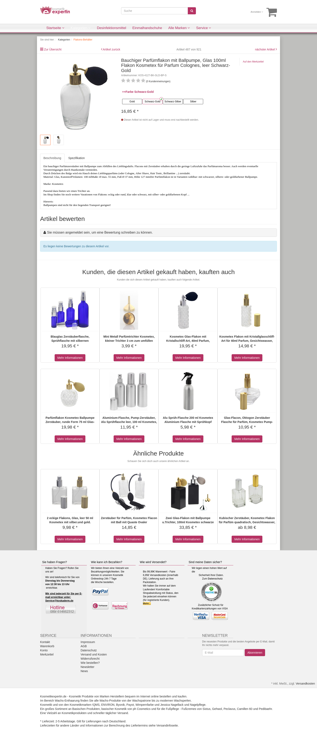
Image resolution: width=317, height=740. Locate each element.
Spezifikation (76, 158)
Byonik (120, 704)
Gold (132, 101)
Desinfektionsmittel (111, 28)
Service (203, 28)
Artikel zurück (111, 49)
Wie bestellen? (90, 662)
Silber (193, 101)
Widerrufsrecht (90, 658)
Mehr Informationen (69, 357)
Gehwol (217, 709)
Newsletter (87, 667)
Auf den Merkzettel (253, 61)
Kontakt (45, 642)
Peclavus (229, 709)
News (84, 671)
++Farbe (127, 91)
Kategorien (81, 28)
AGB (84, 646)
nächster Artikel (265, 49)
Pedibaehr (265, 709)
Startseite (55, 28)
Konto (44, 650)
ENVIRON (107, 704)
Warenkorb (47, 646)
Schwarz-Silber (173, 101)
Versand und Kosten (94, 654)
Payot (130, 704)
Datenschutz (215, 578)
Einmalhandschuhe (147, 28)
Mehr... (147, 603)
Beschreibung (52, 158)
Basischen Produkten (86, 709)
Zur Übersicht (52, 49)
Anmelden (257, 12)
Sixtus (206, 709)
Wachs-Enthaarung (67, 700)
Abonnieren (254, 652)
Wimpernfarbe (144, 704)
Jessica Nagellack (171, 704)
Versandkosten (305, 683)
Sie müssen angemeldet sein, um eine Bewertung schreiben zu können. (100, 232)
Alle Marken (179, 28)
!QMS (96, 704)
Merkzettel (47, 654)
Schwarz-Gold (152, 101)
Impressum (88, 642)
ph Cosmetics (142, 709)
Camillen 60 (244, 709)
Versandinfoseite (167, 725)
